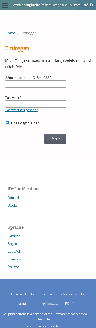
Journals (14, 198)
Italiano (13, 267)
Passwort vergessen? (21, 110)
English (13, 244)
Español (14, 251)
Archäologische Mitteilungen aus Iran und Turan (41, 5)
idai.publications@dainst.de (57, 294)
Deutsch (14, 236)
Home (10, 33)
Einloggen (55, 138)
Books (12, 205)
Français (14, 259)
